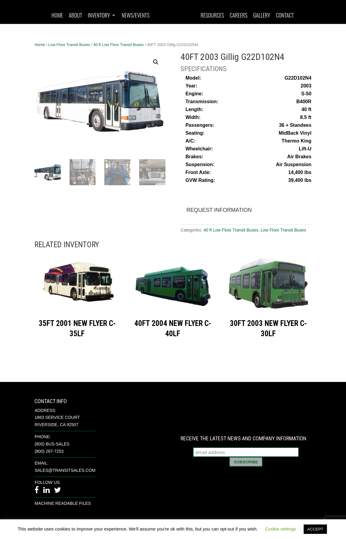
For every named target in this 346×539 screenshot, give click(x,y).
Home (57, 15)
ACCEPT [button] (315, 529)
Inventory (99, 15)
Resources (212, 15)
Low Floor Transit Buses (69, 44)
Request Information (219, 210)
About (75, 15)
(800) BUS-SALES (51, 444)
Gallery (261, 15)
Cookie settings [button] (280, 528)
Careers (238, 15)
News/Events (135, 15)
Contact (285, 15)
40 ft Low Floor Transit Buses (118, 44)
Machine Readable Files (62, 503)
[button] (155, 62)
